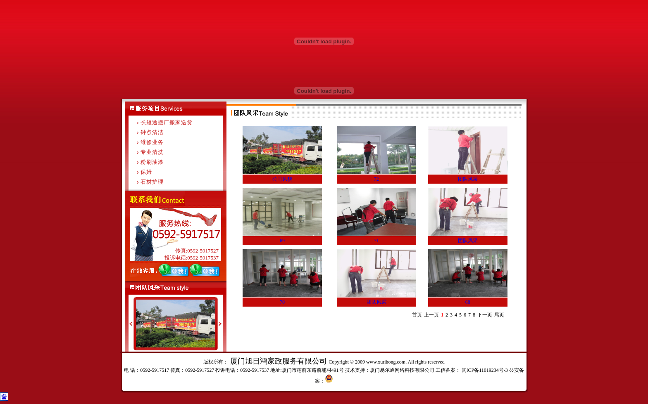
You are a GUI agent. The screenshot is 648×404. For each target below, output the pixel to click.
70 (282, 302)
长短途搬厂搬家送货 (167, 122)
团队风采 (468, 179)
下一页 (484, 315)
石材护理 (152, 182)
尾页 (499, 315)
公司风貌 (282, 179)
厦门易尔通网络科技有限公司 (402, 370)
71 (376, 240)
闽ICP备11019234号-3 (484, 370)
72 (376, 179)
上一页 (431, 315)
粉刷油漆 (152, 162)
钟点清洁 (152, 132)
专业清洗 (152, 152)
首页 (417, 315)
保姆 (146, 172)
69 (282, 240)
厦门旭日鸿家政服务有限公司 (278, 361)
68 (467, 302)
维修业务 (152, 142)
